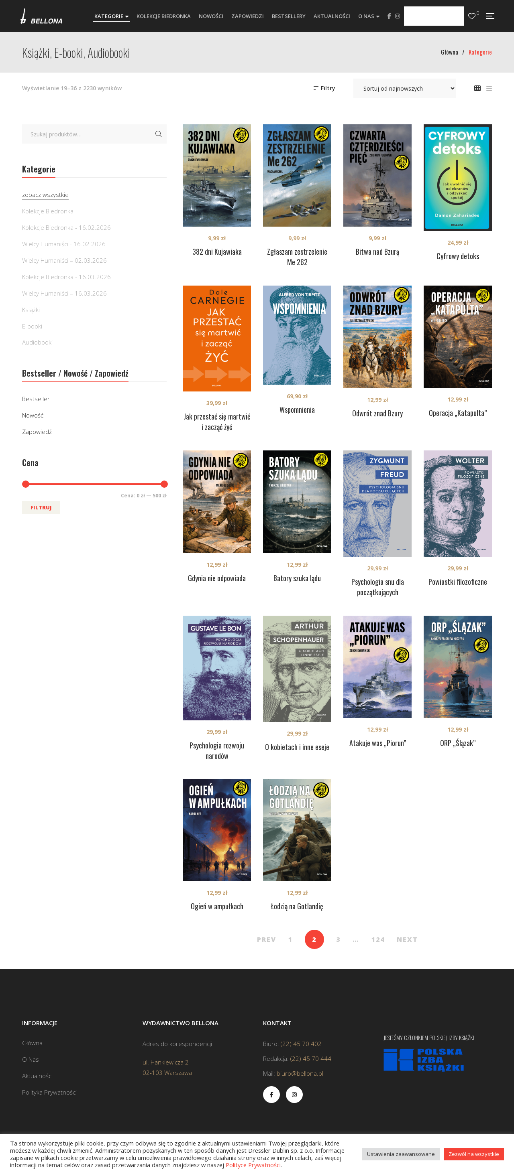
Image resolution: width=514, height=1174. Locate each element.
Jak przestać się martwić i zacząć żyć (217, 421)
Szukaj (159, 134)
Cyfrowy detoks (457, 256)
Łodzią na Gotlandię (297, 906)
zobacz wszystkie (45, 195)
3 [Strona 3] (338, 939)
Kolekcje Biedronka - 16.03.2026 (66, 277)
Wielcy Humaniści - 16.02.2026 (64, 244)
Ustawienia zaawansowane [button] (401, 1154)
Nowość (32, 415)
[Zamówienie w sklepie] (404, 88)
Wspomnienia (297, 409)
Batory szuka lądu (297, 578)
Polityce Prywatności (253, 1165)
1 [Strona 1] (290, 939)
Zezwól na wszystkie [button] (474, 1154)
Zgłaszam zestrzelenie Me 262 (297, 256)
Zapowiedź (37, 432)
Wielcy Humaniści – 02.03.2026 (64, 260)
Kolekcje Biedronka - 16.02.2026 (66, 227)
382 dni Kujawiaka (217, 251)
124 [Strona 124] (378, 939)
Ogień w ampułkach (217, 906)
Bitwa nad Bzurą (377, 251)
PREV (266, 939)
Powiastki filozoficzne (457, 581)
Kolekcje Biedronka (47, 211)
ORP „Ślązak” (457, 743)
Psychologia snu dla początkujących (377, 586)
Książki (31, 310)
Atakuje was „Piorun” (377, 743)
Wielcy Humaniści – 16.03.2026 (64, 293)
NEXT (407, 939)
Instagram (397, 16)
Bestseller (36, 399)
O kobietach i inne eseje (297, 747)
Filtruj (41, 507)
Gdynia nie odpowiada (217, 578)
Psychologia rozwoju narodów (217, 750)
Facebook (389, 16)
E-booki (32, 326)
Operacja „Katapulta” (458, 413)
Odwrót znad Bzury (377, 413)
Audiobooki (37, 342)
